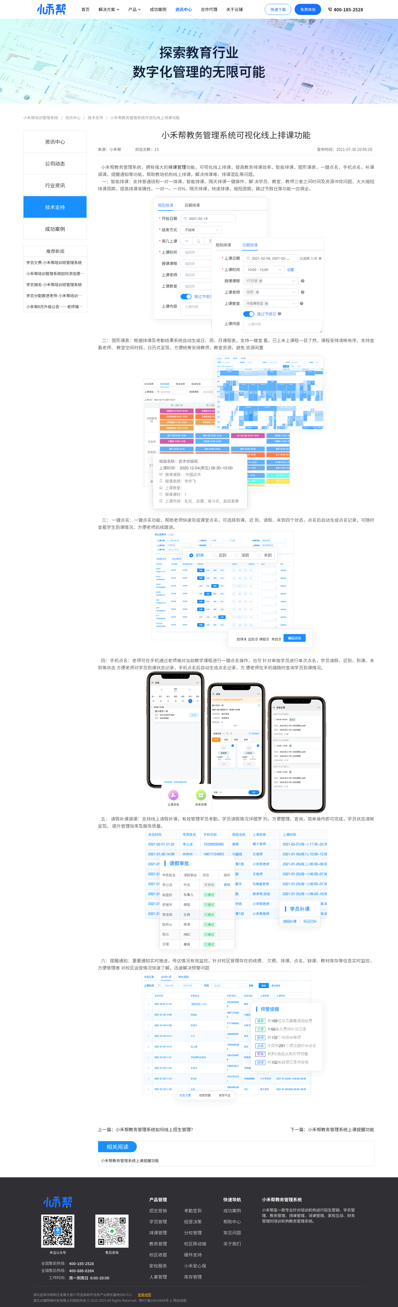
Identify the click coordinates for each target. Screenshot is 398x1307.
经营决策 (193, 1221)
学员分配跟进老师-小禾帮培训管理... (57, 295)
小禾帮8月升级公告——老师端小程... (58, 306)
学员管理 (158, 1221)
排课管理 (177, 167)
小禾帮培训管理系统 (40, 117)
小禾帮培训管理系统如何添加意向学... (58, 273)
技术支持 (95, 117)
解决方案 (108, 9)
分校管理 (193, 1232)
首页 (85, 9)
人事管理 (158, 1276)
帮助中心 (232, 1221)
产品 (134, 9)
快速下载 (278, 9)
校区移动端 (195, 1243)
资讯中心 (183, 9)
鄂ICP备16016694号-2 (154, 1300)
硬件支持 (193, 1254)
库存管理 (193, 1276)
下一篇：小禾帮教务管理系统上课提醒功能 (332, 1129)
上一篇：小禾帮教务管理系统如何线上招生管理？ (146, 1129)
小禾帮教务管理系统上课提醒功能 (130, 1160)
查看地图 (144, 1294)
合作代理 (209, 9)
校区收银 (158, 1254)
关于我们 (232, 1243)
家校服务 (158, 1265)
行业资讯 (55, 185)
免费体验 (308, 9)
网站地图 (179, 1300)
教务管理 (158, 1243)
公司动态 (55, 163)
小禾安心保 (195, 1265)
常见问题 (232, 1232)
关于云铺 (234, 9)
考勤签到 (193, 1210)
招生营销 (158, 1210)
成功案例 (158, 9)
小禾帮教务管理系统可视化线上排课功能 (145, 117)
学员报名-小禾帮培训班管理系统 (54, 284)
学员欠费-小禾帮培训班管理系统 (54, 262)
